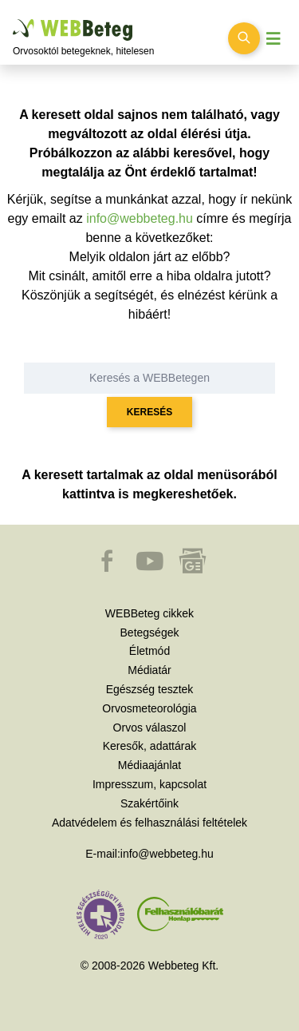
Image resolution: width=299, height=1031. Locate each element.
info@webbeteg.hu (139, 218)
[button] (108, 568)
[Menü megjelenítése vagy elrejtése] (273, 38)
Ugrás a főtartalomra (13, 19)
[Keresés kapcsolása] (244, 38)
